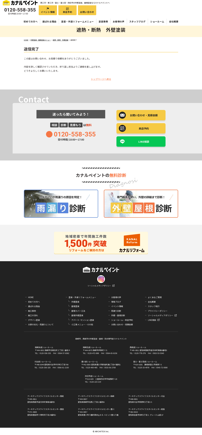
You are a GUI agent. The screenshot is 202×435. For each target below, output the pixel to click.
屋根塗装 (75, 306)
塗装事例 (103, 21)
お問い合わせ (87, 12)
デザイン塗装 (34, 320)
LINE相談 (143, 141)
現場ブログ (116, 301)
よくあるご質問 (155, 297)
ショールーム (157, 21)
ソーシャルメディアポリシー (99, 285)
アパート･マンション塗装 (82, 320)
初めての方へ (31, 21)
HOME (31, 297)
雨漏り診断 (116, 310)
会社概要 (173, 21)
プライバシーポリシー (157, 310)
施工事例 (32, 310)
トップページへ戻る (101, 79)
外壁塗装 (75, 301)
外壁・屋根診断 (118, 315)
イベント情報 (48, 12)
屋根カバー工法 (78, 310)
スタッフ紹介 (154, 306)
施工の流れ (33, 315)
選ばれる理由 (49, 21)
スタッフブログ (137, 21)
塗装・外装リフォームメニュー (77, 21)
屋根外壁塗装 (77, 315)
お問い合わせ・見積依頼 (122, 324)
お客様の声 (118, 21)
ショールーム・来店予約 (122, 320)
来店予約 (67, 12)
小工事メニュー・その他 (82, 324)
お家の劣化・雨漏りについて (41, 324)
